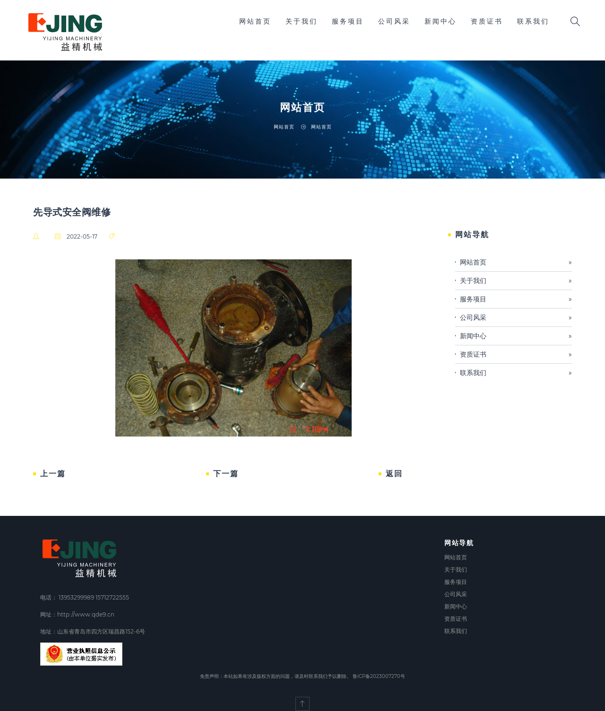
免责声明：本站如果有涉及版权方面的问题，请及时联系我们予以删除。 (275, 676)
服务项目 (348, 21)
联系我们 (533, 21)
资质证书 (487, 21)
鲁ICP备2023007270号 (379, 676)
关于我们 (301, 21)
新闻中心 (440, 21)
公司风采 (394, 21)
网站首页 (255, 21)
